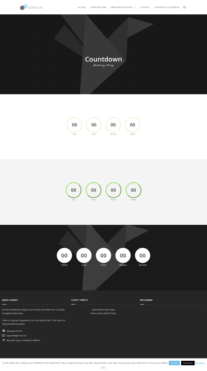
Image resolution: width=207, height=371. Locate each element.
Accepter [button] (174, 363)
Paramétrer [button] (188, 363)
